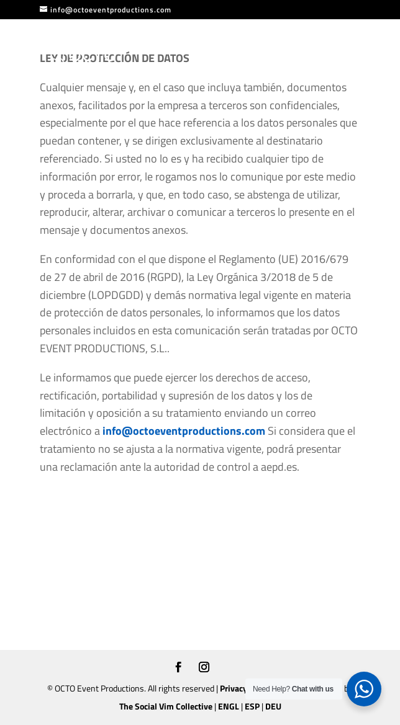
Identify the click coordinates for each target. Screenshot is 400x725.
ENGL (228, 706)
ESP (252, 706)
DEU (273, 706)
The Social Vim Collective (165, 706)
